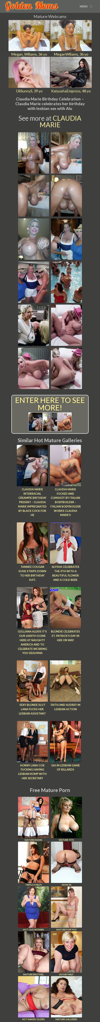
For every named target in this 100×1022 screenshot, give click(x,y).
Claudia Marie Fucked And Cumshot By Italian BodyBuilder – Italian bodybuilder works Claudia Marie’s (65, 502)
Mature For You (66, 908)
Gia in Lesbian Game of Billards (65, 767)
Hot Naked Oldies (33, 998)
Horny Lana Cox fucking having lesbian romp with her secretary (32, 772)
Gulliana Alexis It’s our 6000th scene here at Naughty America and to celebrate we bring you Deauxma (32, 642)
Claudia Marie (61, 121)
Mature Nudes (33, 819)
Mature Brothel (33, 953)
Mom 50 (66, 864)
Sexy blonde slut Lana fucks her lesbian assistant (32, 709)
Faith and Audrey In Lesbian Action (65, 707)
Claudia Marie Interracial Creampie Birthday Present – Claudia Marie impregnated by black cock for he (32, 502)
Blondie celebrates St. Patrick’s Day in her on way (65, 636)
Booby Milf (66, 953)
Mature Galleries (66, 998)
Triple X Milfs (33, 864)
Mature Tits (66, 819)
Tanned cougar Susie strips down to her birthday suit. (32, 573)
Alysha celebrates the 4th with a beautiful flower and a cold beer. (65, 573)
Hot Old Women (33, 908)
